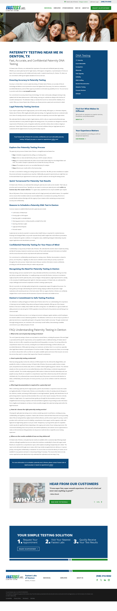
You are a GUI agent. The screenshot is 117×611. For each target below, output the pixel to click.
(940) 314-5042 (106, 2)
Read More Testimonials (58, 502)
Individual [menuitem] (48, 8)
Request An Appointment (101, 8)
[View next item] (99, 502)
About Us (80, 119)
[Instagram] (109, 580)
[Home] (16, 8)
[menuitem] (90, 60)
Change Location (83, 2)
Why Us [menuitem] (77, 8)
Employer (63, 578)
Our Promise (81, 139)
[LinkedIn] (105, 580)
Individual (47, 578)
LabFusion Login (94, 2)
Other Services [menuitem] (67, 8)
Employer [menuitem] (57, 8)
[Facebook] (97, 580)
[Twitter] (101, 580)
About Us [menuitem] (85, 8)
